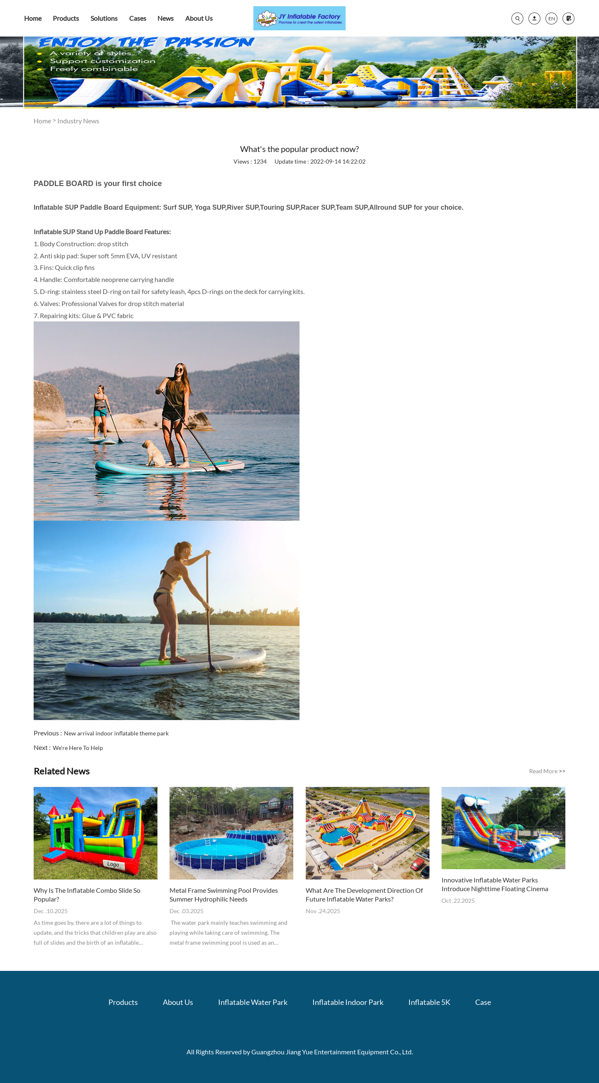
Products (66, 18)
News (165, 18)
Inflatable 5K (429, 1002)
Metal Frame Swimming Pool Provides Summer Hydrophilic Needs (223, 894)
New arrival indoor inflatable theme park (116, 733)
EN (551, 18)
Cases (137, 18)
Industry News (78, 121)
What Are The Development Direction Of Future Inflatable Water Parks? (364, 894)
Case (483, 1002)
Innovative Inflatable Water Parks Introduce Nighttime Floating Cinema (495, 884)
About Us (199, 18)
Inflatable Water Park (252, 1002)
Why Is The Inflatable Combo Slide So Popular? (87, 894)
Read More (547, 770)
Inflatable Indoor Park (347, 1002)
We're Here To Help (78, 747)
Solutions (104, 18)
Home (33, 18)
